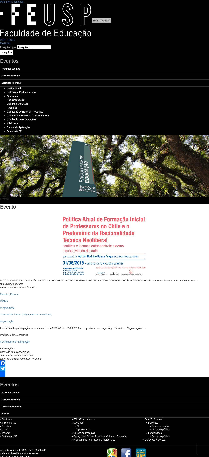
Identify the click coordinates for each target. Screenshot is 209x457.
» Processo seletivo (160, 426)
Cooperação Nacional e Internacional (28, 115)
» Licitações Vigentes (154, 439)
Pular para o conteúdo (12, 1)
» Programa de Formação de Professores (93, 439)
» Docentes (77, 422)
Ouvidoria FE (14, 131)
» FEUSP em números (83, 419)
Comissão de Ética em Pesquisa (25, 111)
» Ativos (79, 426)
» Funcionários (154, 433)
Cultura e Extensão (17, 103)
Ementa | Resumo (9, 294)
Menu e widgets (101, 20)
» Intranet (5, 433)
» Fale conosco (8, 422)
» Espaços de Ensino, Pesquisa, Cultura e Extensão (99, 436)
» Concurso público (160, 429)
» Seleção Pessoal (152, 419)
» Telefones (6, 419)
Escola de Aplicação (18, 127)
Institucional (14, 88)
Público (4, 301)
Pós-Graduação (15, 100)
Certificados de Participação (15, 341)
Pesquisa (12, 107)
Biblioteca (12, 123)
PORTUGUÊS (7, 40)
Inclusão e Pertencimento (21, 92)
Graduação (13, 96)
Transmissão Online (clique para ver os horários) (25, 314)
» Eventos (5, 426)
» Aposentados (83, 429)
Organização (6, 321)
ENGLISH (5, 43)
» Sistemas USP (8, 436)
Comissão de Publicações (21, 119)
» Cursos (5, 429)
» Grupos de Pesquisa (83, 433)
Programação (7, 307)
